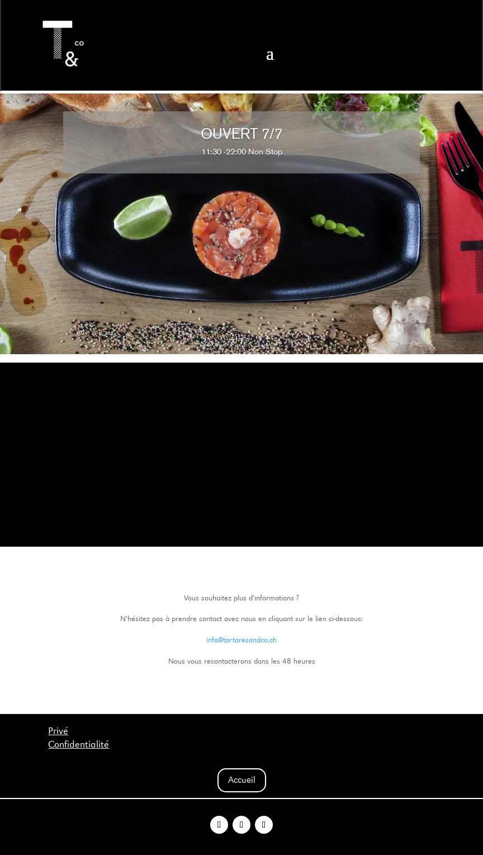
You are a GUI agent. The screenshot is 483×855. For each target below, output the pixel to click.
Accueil (241, 779)
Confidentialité (78, 744)
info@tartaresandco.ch (241, 640)
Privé (58, 731)
